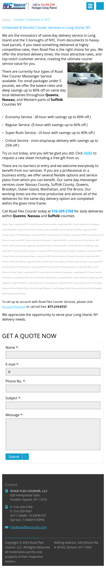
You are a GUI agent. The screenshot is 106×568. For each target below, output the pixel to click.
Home (6, 19)
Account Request (14, 307)
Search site (100, 6)
